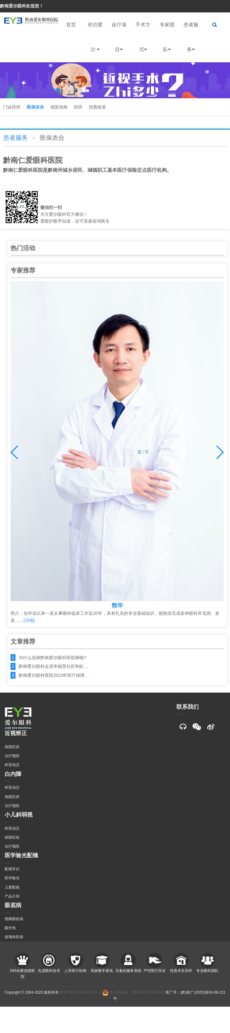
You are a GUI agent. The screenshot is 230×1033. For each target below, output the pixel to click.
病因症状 (12, 747)
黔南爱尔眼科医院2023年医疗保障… (54, 675)
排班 (78, 106)
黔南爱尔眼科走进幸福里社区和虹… (53, 666)
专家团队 (167, 42)
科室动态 (12, 765)
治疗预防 (12, 756)
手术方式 (142, 42)
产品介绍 (12, 896)
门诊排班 (11, 106)
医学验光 (12, 878)
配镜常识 (12, 869)
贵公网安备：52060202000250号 (133, 992)
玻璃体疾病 (14, 937)
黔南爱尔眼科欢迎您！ (21, 5)
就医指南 (59, 106)
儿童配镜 (12, 887)
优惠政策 (97, 106)
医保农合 (35, 106)
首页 (71, 24)
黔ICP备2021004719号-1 (80, 992)
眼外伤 (10, 928)
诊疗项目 (119, 42)
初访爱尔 (95, 42)
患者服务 (191, 42)
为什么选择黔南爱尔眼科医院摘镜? (52, 657)
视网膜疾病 (14, 919)
